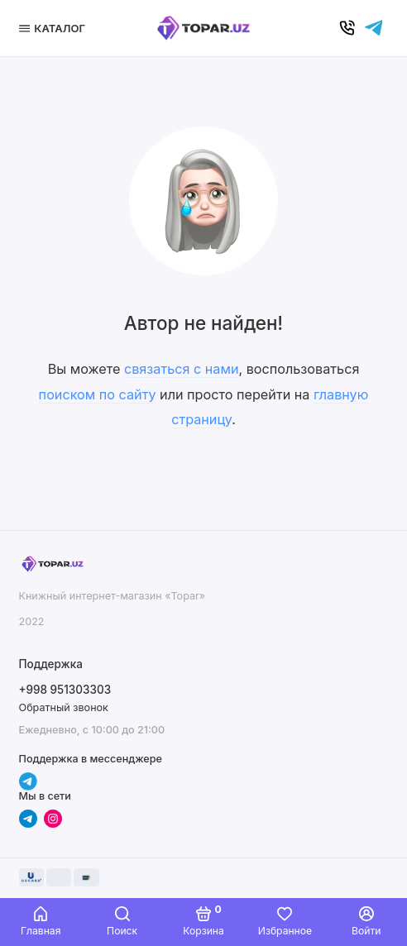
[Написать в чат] (374, 28)
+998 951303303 (65, 689)
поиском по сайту (97, 394)
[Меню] (54, 28)
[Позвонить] (347, 28)
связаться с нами (181, 369)
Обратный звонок (63, 707)
